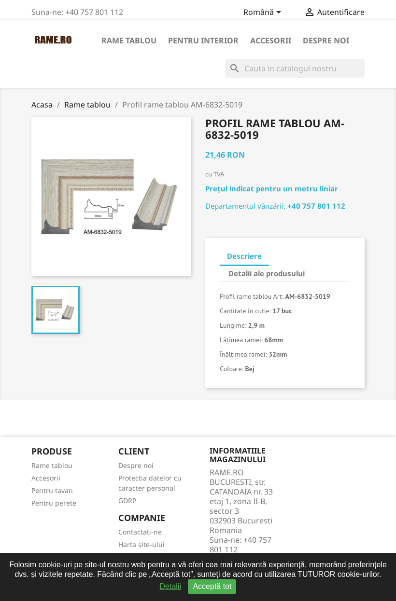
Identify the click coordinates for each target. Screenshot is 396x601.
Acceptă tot (212, 586)
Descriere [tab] (244, 256)
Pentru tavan (52, 490)
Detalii (170, 586)
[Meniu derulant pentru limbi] (263, 13)
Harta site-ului (141, 544)
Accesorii (270, 40)
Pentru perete (53, 503)
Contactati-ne (140, 531)
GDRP (127, 500)
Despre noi (326, 40)
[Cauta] (295, 68)
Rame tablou (128, 40)
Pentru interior (203, 40)
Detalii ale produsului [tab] (266, 273)
